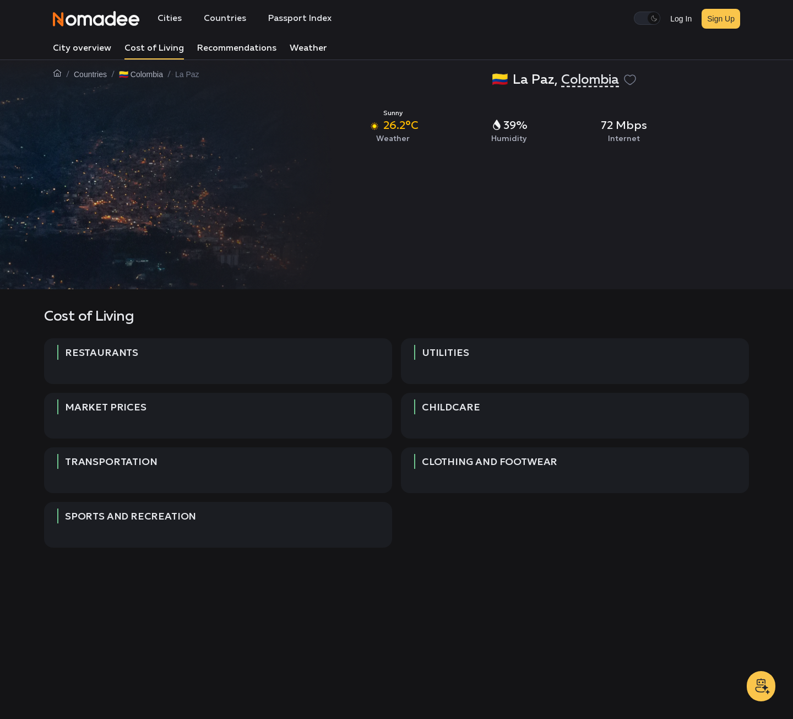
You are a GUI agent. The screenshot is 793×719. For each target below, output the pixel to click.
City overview (82, 48)
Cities (169, 18)
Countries (225, 18)
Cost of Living (154, 48)
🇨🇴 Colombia (141, 74)
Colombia (590, 80)
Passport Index (300, 18)
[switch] (647, 18)
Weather (308, 48)
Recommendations (236, 48)
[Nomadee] (96, 18)
